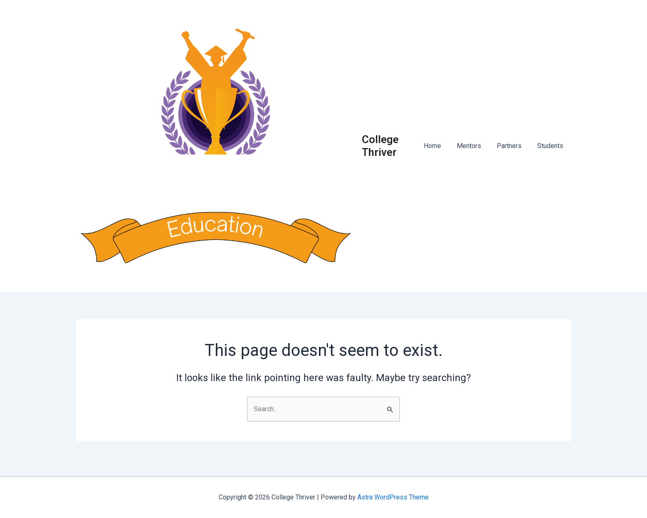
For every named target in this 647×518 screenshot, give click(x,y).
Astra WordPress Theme (393, 497)
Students (551, 150)
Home (441, 150)
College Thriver (388, 149)
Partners (513, 150)
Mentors (475, 150)
